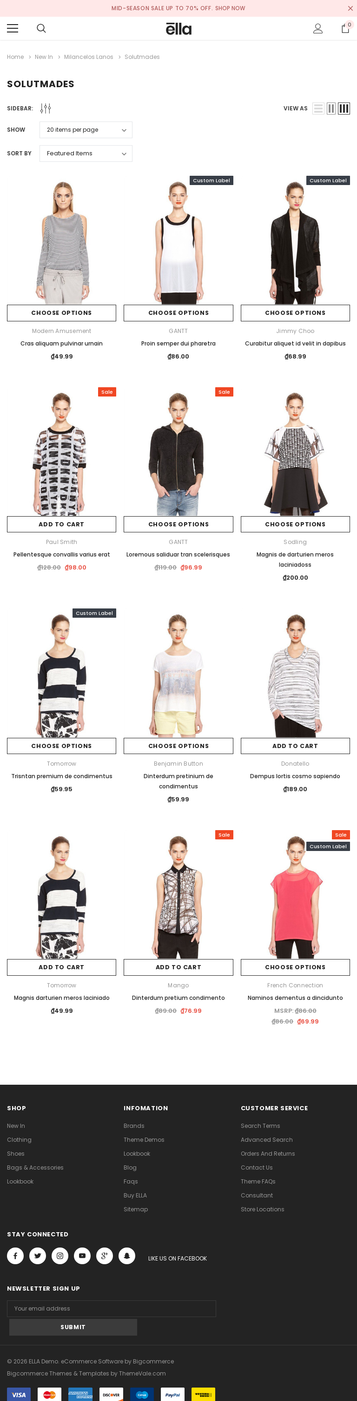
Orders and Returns (268, 1152)
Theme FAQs (258, 1180)
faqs (131, 1180)
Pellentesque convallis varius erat (61, 553)
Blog (130, 1166)
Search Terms (260, 1124)
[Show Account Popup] (318, 28)
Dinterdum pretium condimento (178, 996)
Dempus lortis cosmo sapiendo (295, 775)
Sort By (19, 152)
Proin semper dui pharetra (178, 342)
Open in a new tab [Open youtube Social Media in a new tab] (82, 1254)
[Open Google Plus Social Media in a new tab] (104, 1254)
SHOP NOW (231, 8)
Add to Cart (61, 523)
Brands (134, 1124)
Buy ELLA (135, 1194)
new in (16, 1124)
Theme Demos (144, 1138)
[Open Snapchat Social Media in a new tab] (127, 1254)
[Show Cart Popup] (345, 28)
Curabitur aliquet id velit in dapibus (295, 342)
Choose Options (61, 311)
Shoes (16, 1152)
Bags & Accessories (35, 1166)
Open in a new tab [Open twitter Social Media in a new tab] (37, 1254)
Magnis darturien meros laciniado (62, 996)
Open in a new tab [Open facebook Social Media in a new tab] (15, 1254)
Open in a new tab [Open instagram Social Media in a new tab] (60, 1254)
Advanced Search (267, 1138)
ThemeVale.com (142, 1353)
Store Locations (262, 1208)
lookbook (20, 1180)
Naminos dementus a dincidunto (295, 996)
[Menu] (12, 28)
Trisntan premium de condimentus (61, 775)
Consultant (257, 1194)
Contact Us (257, 1166)
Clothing (19, 1138)
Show (16, 128)
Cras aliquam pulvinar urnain (61, 342)
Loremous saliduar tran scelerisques (178, 553)
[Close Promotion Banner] (350, 8)
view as (296, 107)
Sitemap (136, 1208)
